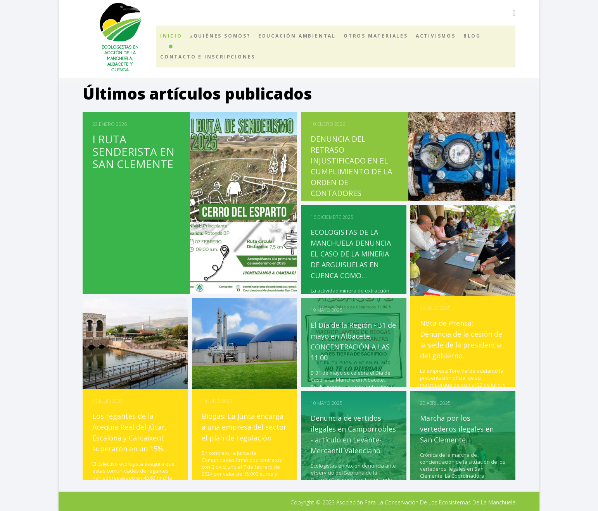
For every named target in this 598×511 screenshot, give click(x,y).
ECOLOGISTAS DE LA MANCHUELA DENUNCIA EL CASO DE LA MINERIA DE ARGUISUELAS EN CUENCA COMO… (351, 253)
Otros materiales (376, 36)
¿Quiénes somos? (220, 36)
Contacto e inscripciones (207, 56)
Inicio (171, 36)
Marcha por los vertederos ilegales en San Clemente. (457, 428)
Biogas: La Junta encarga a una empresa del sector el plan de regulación (244, 426)
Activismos (436, 36)
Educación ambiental (297, 36)
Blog (472, 36)
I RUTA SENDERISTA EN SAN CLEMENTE (133, 151)
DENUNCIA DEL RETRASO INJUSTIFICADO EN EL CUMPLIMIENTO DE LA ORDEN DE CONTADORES (351, 166)
